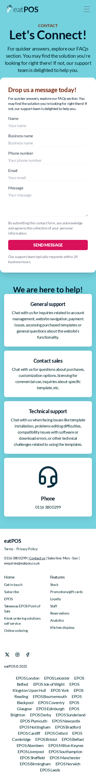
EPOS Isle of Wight (49, 684)
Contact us (37, 558)
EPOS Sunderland (71, 714)
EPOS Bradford (68, 727)
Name (48, 122)
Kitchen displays (62, 627)
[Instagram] (17, 654)
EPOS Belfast (73, 739)
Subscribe (11, 592)
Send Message (47, 244)
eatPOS (12, 541)
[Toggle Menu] (87, 9)
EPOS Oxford (56, 733)
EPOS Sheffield (33, 757)
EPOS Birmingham (35, 763)
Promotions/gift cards (66, 592)
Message (48, 200)
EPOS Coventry (51, 702)
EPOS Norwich (68, 763)
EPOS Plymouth (34, 720)
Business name (48, 139)
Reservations (59, 613)
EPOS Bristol (46, 739)
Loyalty (55, 599)
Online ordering (16, 630)
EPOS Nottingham (35, 727)
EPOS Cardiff (29, 733)
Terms (8, 549)
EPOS (8, 599)
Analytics (57, 620)
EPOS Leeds (50, 769)
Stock (54, 584)
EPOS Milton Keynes (65, 745)
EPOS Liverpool (31, 751)
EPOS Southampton (65, 751)
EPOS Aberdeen (30, 745)
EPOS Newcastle (66, 720)
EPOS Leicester (57, 678)
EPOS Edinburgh (50, 708)
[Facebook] (28, 654)
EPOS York (60, 690)
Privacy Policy (27, 549)
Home (9, 576)
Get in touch (13, 584)
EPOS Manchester (65, 757)
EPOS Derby (41, 714)
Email (48, 174)
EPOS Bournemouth (50, 696)
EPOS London (28, 678)
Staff (53, 606)
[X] (7, 654)
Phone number (48, 157)
